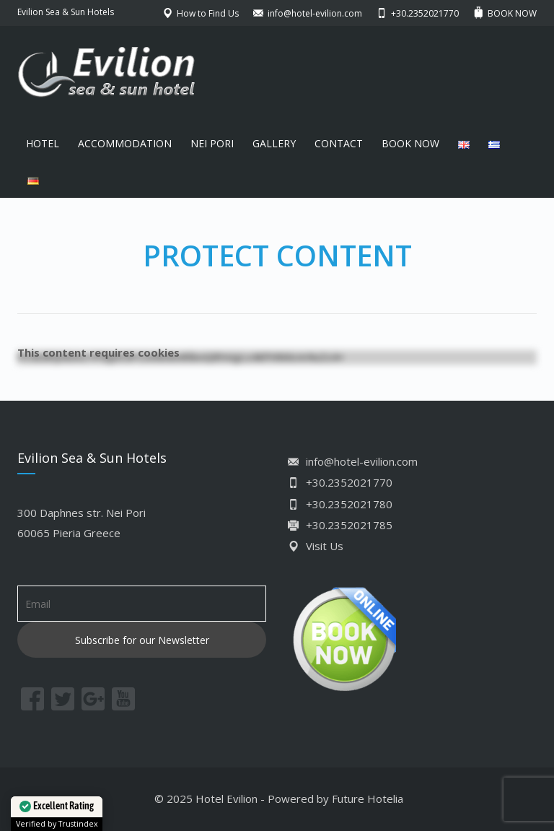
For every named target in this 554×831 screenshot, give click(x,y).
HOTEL (42, 143)
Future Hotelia (367, 798)
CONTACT (339, 143)
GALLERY (274, 143)
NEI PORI (212, 143)
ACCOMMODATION (125, 143)
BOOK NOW (410, 143)
